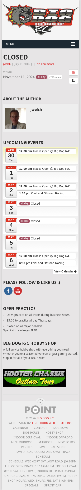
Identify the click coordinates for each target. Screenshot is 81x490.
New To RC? (66, 442)
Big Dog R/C (45, 418)
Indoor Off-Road (60, 437)
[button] (73, 81)
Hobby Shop (54, 432)
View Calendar (65, 271)
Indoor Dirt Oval (27, 437)
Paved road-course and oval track (43, 451)
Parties (27, 447)
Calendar (20, 427)
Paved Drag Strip (52, 447)
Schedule (43, 456)
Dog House (31, 432)
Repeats (55, 77)
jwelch (7, 64)
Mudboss (45, 442)
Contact (40, 427)
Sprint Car (52, 485)
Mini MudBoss (21, 442)
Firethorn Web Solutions (52, 423)
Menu (10, 44)
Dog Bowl (60, 427)
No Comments (45, 64)
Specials (31, 485)
